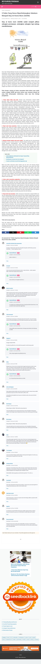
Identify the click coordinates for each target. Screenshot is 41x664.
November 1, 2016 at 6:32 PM (11, 482)
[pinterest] (20, 233)
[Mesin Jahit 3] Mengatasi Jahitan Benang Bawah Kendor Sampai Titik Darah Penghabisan (20, 570)
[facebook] (5, 233)
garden (34, 641)
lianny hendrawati (9, 519)
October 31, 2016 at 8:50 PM (11, 389)
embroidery (15, 641)
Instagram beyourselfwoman (9, 632)
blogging (4, 641)
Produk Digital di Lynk (7, 630)
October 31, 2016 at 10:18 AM (12, 268)
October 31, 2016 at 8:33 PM (14, 277)
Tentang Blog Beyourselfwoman (10, 626)
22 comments (24, 19)
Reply (7, 261)
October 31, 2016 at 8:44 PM (14, 376)
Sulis (7, 435)
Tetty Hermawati (9, 315)
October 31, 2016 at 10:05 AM (12, 245)
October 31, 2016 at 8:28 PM (14, 255)
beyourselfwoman (12, 253)
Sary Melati (8, 480)
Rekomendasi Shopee (7, 634)
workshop (36, 643)
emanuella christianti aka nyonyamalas (14, 243)
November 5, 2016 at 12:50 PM (12, 508)
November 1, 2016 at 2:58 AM (11, 452)
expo (30, 641)
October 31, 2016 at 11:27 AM (12, 290)
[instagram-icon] (38, 2)
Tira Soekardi (9, 450)
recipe (28, 643)
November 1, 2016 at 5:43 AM (11, 465)
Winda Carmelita (9, 288)
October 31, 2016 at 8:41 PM (14, 351)
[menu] (3, 6)
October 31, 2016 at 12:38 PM (12, 316)
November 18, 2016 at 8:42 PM (12, 521)
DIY (11, 641)
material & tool (9, 643)
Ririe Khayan (8, 404)
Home (20, 659)
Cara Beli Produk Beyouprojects (10, 628)
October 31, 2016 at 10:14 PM (12, 421)
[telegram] (35, 233)
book (8, 641)
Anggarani (8, 338)
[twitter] (13, 233)
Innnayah (8, 266)
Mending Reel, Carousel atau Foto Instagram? (15, 159)
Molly (7, 362)
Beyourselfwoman (10, 1)
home (3, 643)
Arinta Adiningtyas (10, 387)
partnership (19, 643)
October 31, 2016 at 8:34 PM (14, 302)
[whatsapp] (28, 233)
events (26, 641)
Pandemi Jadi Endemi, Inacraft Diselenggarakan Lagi (16, 161)
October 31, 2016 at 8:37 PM (14, 326)
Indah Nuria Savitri (10, 493)
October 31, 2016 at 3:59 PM (11, 340)
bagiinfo (8, 506)
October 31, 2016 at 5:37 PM (11, 364)
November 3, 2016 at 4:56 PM (11, 495)
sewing (32, 643)
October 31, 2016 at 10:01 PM (12, 406)
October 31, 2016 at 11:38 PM (12, 437)
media (14, 643)
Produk (24, 643)
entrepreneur (21, 641)
